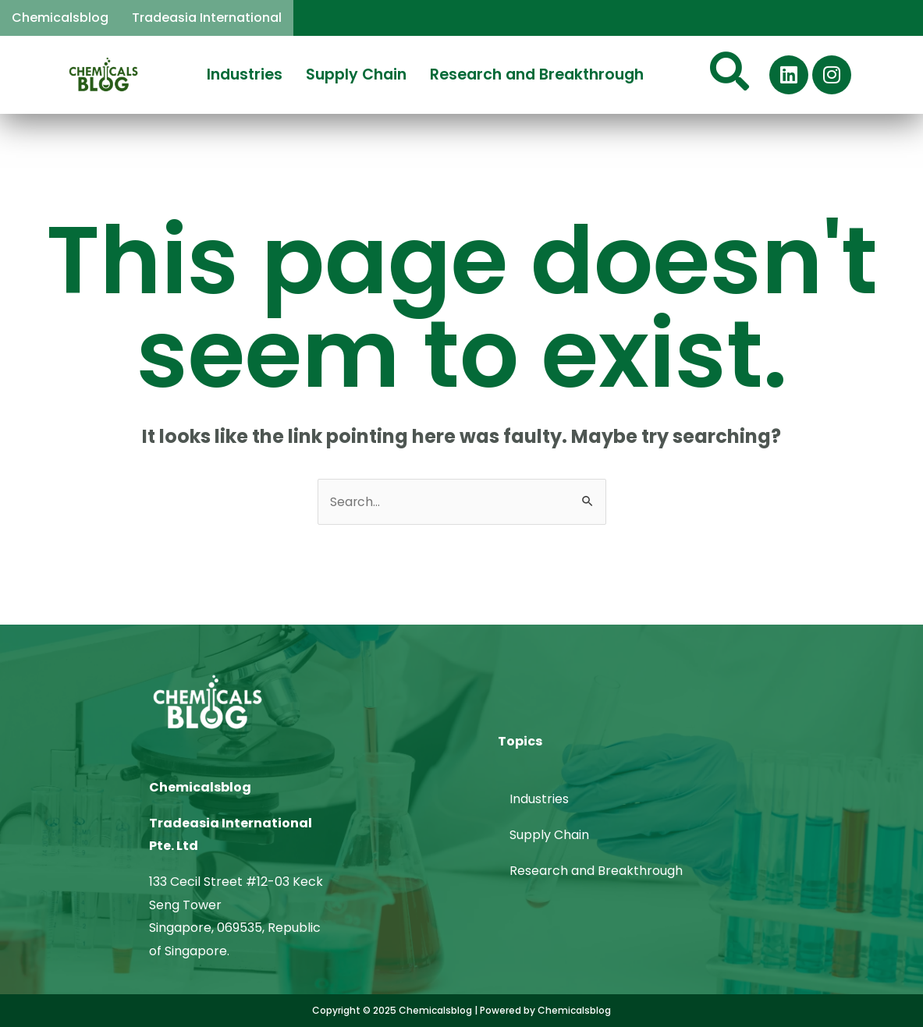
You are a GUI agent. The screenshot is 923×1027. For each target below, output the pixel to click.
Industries (244, 74)
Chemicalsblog (60, 18)
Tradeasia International (207, 18)
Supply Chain (356, 74)
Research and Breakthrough (537, 74)
